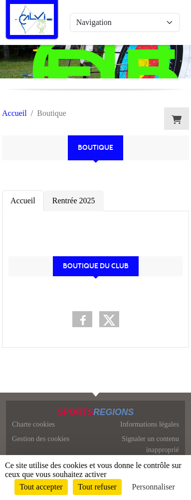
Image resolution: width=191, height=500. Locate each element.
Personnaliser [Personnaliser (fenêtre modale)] (153, 487)
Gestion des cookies (40, 439)
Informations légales (149, 424)
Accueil (22, 200)
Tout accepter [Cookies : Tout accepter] (40, 487)
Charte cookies (33, 424)
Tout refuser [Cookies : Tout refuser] (97, 487)
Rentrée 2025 (73, 200)
